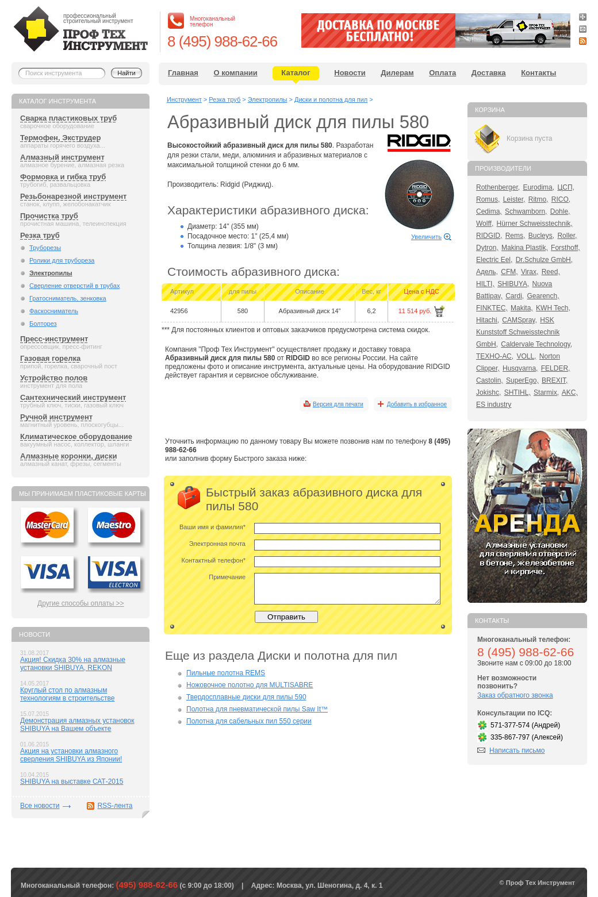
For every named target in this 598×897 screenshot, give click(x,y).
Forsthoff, (565, 248)
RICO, (560, 199)
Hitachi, (487, 320)
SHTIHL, (517, 392)
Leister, (514, 199)
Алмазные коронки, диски (68, 456)
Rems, (515, 236)
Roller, (567, 236)
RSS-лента (114, 806)
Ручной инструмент (56, 417)
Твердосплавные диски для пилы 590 (246, 697)
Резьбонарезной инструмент (73, 196)
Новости (350, 72)
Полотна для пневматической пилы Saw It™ (257, 709)
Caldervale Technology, (536, 344)
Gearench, (543, 296)
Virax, (529, 272)
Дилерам (397, 72)
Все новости (39, 806)
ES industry (493, 405)
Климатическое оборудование (76, 436)
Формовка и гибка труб (63, 176)
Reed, (551, 272)
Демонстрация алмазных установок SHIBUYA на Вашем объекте (77, 725)
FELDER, (555, 368)
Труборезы (45, 247)
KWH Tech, (553, 308)
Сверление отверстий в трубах (74, 285)
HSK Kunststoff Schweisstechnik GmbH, (517, 332)
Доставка (488, 72)
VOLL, (526, 356)
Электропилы (50, 273)
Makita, (522, 308)
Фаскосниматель (53, 310)
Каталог (295, 72)
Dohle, (560, 211)
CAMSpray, (519, 320)
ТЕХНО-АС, (494, 356)
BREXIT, (555, 380)
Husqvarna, (520, 368)
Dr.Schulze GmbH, (544, 260)
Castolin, (489, 380)
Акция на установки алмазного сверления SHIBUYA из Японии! (71, 755)
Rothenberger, (498, 187)
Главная (183, 72)
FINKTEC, (492, 308)
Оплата (442, 72)
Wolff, (484, 224)
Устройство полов (53, 378)
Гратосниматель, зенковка (67, 298)
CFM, (509, 272)
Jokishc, (488, 392)
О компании (235, 72)
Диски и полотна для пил (330, 99)
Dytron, (487, 248)
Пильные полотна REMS (225, 673)
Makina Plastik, (524, 248)
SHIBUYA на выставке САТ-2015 (71, 781)
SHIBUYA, (513, 284)
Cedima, (489, 211)
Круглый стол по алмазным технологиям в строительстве (67, 694)
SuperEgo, (522, 380)
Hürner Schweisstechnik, (535, 224)
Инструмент (184, 99)
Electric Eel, (494, 260)
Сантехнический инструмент (73, 397)
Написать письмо (517, 750)
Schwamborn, (526, 211)
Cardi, (514, 296)
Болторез (43, 323)
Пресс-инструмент (54, 338)
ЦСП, (565, 187)
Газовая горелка (50, 358)
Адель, (487, 272)
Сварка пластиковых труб (68, 118)
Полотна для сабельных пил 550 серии (249, 721)
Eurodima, (538, 187)
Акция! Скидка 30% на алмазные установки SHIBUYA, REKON (72, 664)
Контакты (538, 72)
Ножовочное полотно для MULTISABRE (249, 685)
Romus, (488, 199)
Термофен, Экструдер (60, 137)
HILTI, (485, 284)
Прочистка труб (49, 215)
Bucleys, (541, 236)
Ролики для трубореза (61, 260)
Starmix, (546, 392)
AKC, (570, 392)
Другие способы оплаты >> (80, 603)
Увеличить (426, 236)
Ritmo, (538, 199)
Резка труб (40, 235)
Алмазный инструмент (62, 157)
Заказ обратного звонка (515, 695)
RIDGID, (489, 236)
